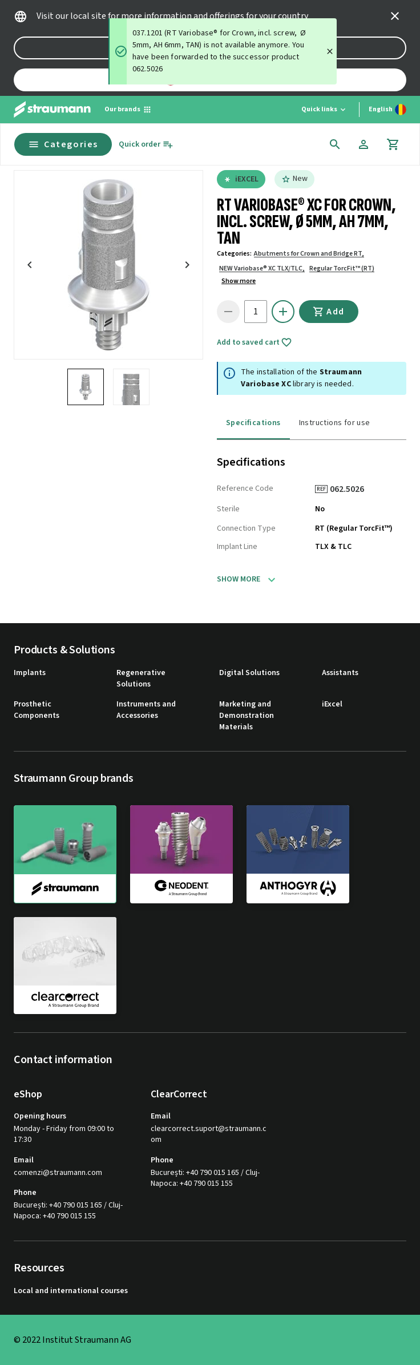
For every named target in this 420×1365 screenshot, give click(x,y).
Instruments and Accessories (146, 710)
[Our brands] (128, 109)
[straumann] (65, 854)
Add (329, 311)
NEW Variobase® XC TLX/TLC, (262, 268)
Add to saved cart (254, 342)
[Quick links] (324, 109)
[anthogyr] (298, 853)
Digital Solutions (249, 673)
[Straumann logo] (52, 109)
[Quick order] (146, 144)
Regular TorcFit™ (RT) (341, 268)
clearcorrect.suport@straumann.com (208, 1135)
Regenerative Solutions (140, 679)
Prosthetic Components (36, 710)
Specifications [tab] (253, 423)
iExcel (332, 704)
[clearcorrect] (65, 965)
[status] (222, 51)
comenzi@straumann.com (58, 1173)
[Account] (363, 144)
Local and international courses (71, 1291)
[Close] (329, 51)
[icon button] (394, 16)
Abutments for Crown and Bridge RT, (309, 254)
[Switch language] (387, 109)
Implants (30, 673)
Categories (63, 144)
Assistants (340, 673)
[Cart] (393, 144)
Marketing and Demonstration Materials (246, 715)
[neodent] (181, 853)
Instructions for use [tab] (334, 423)
